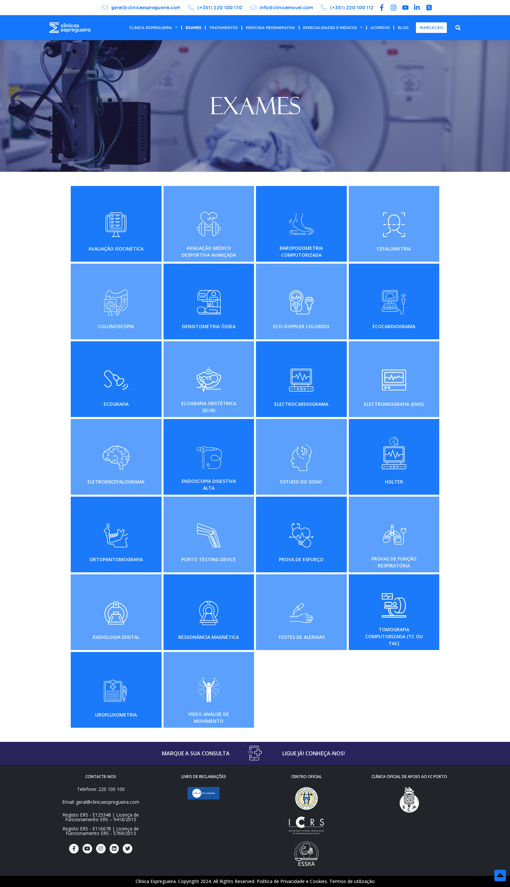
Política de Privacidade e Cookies (292, 881)
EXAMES (193, 28)
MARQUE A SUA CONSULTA (196, 753)
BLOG (403, 28)
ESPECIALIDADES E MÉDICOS (333, 27)
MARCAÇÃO (431, 28)
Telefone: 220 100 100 (101, 789)
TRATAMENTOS (223, 28)
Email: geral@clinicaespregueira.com (100, 802)
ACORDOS (380, 28)
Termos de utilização (352, 881)
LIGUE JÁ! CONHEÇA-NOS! (313, 753)
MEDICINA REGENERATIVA (270, 28)
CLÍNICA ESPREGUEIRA (153, 27)
